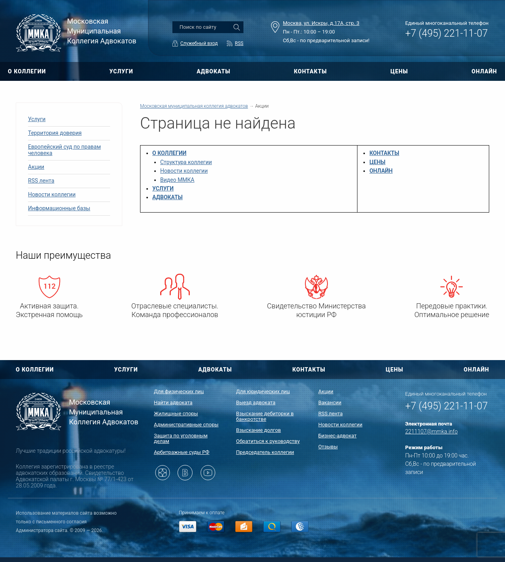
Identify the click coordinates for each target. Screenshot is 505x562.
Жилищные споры (176, 413)
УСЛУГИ (121, 71)
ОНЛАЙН (484, 71)
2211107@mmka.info (431, 431)
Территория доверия (55, 133)
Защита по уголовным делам (181, 438)
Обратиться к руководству (267, 441)
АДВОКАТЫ (213, 71)
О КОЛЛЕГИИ (27, 71)
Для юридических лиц (263, 391)
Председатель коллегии (265, 452)
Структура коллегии (186, 162)
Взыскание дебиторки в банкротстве (265, 416)
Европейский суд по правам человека (64, 150)
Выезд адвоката (255, 402)
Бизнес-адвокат (337, 436)
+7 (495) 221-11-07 (446, 33)
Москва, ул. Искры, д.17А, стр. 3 (321, 23)
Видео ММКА (177, 180)
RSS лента (41, 180)
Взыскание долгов (258, 430)
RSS (239, 43)
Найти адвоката (173, 402)
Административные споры (186, 425)
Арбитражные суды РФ (181, 452)
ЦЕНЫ (399, 71)
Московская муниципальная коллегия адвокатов (194, 106)
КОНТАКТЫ (310, 71)
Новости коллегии (52, 194)
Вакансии (330, 402)
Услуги (36, 119)
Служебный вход (199, 43)
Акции (36, 167)
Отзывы (328, 447)
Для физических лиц (179, 391)
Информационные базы (59, 208)
